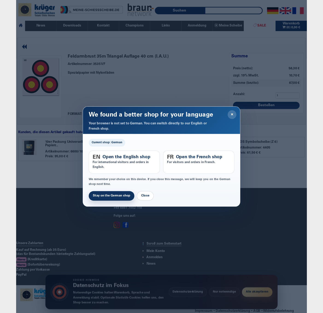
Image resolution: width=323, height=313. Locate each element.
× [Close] (232, 115)
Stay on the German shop (111, 196)
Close (145, 196)
